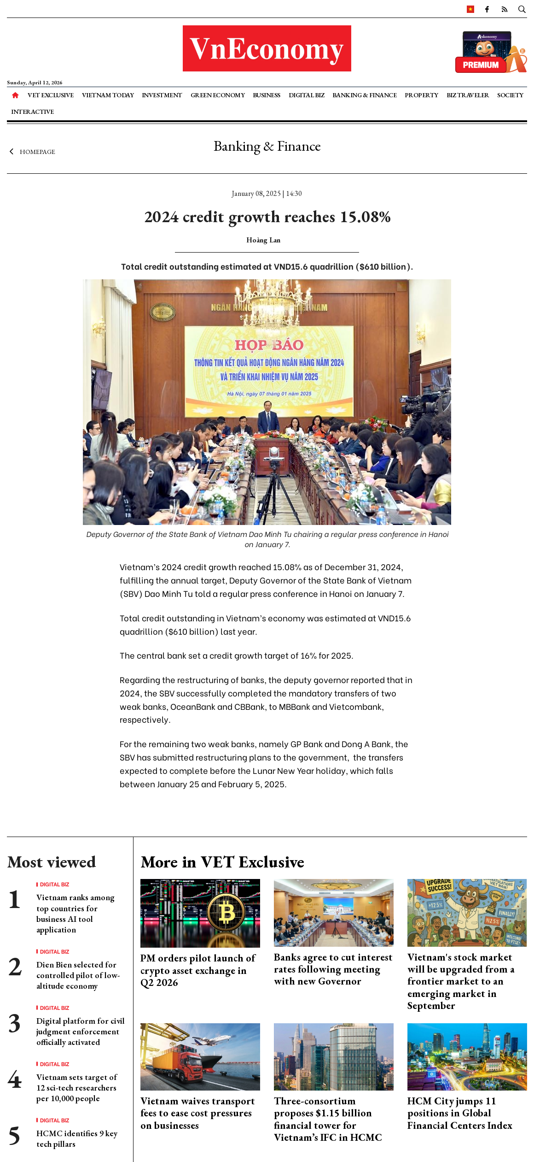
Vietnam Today (108, 95)
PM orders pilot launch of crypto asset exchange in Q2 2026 (197, 970)
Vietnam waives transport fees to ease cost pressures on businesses (197, 1113)
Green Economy (218, 95)
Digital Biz (307, 95)
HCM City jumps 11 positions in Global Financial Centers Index (459, 1113)
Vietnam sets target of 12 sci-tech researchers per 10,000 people (76, 1088)
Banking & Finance (364, 95)
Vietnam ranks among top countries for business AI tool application (75, 913)
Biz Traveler (468, 95)
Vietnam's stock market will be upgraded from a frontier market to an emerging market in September (461, 981)
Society (510, 95)
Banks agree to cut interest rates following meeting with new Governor (333, 969)
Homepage (31, 151)
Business (266, 95)
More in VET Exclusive (222, 862)
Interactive (32, 111)
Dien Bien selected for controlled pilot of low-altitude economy (78, 975)
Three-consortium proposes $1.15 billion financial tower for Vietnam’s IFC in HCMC (328, 1119)
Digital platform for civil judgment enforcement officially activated (80, 1031)
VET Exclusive (51, 95)
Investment (162, 95)
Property (421, 95)
